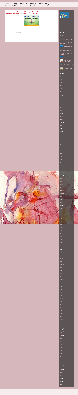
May (60, 92)
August (61, 88)
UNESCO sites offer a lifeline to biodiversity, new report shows (68, 46)
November (61, 101)
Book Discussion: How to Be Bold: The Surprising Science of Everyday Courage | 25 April (66, 64)
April (60, 76)
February (61, 79)
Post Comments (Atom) (33, 42)
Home (32, 40)
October (61, 85)
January (61, 98)
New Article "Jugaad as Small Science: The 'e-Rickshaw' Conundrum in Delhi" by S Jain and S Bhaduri (66, 35)
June (60, 91)
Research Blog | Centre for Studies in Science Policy (27, 4)
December (61, 82)
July (60, 89)
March (61, 95)
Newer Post (8, 40)
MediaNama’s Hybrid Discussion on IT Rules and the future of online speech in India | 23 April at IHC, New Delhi (66, 53)
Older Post (55, 40)
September (61, 86)
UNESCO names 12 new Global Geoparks (67, 56)
